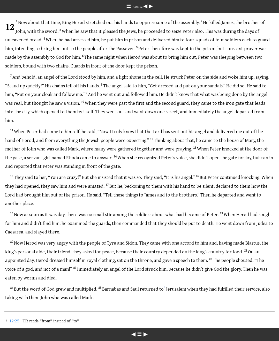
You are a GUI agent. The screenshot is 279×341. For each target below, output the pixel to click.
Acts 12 (138, 6)
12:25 (14, 321)
